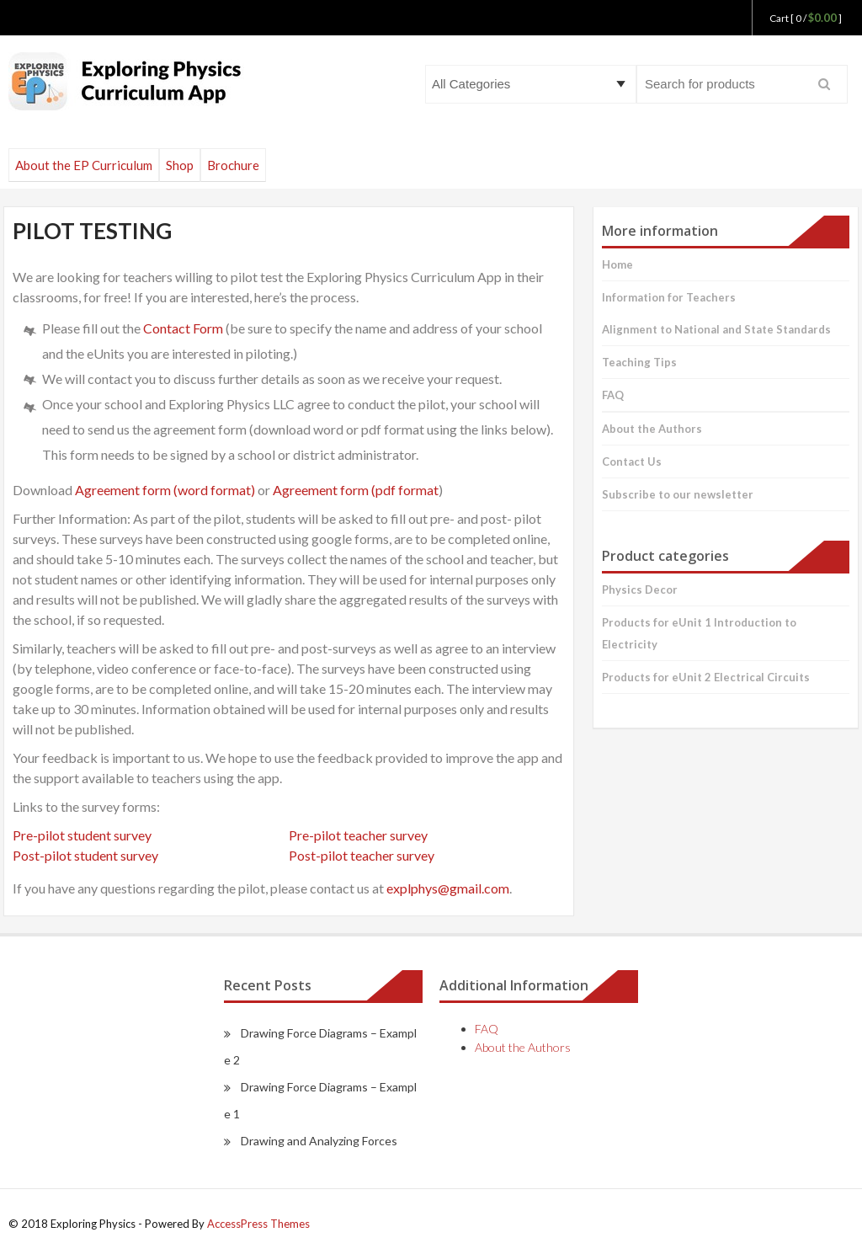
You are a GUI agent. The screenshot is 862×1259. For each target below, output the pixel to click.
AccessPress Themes (258, 1223)
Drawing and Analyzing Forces (319, 1141)
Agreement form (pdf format (356, 490)
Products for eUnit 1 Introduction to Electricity (699, 633)
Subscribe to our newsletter (677, 494)
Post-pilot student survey (85, 855)
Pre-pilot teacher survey (358, 835)
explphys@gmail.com (447, 888)
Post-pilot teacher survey (361, 855)
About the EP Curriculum (83, 165)
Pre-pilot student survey (82, 835)
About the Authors (652, 428)
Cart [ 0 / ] (805, 18)
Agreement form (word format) (165, 490)
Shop (180, 165)
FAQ (613, 395)
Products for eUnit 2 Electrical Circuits (706, 677)
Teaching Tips (639, 362)
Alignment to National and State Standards (716, 329)
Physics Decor (640, 589)
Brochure (233, 165)
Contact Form (183, 328)
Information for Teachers (669, 297)
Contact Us (632, 461)
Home (617, 264)
